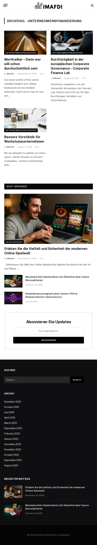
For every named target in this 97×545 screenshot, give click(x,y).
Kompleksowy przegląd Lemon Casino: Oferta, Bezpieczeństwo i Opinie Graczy (51, 295)
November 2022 (12, 449)
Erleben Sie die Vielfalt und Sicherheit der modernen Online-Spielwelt (45, 251)
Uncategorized (14, 242)
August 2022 (11, 465)
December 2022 (12, 444)
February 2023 (12, 433)
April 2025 (9, 417)
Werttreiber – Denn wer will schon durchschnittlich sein (22, 63)
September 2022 (13, 460)
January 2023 (11, 439)
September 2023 (13, 428)
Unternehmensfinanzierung (20, 53)
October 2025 (11, 407)
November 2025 (12, 401)
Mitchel (10, 74)
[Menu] (5, 5)
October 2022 (11, 455)
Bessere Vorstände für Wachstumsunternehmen (24, 139)
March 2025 (10, 423)
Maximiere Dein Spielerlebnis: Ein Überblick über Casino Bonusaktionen (57, 279)
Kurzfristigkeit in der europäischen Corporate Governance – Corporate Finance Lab (70, 66)
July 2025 (9, 412)
